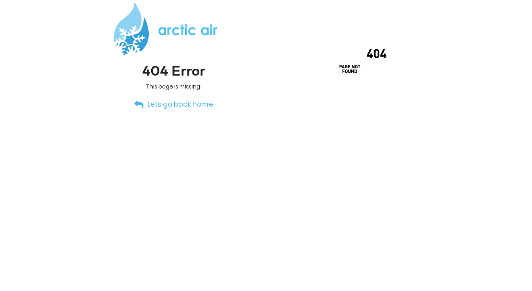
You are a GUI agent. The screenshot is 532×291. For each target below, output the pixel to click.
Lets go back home (173, 104)
